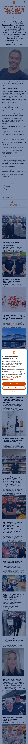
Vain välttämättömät (14, 388)
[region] (14, 372)
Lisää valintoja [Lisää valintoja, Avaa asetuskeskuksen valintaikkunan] (14, 392)
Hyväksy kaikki (14, 384)
